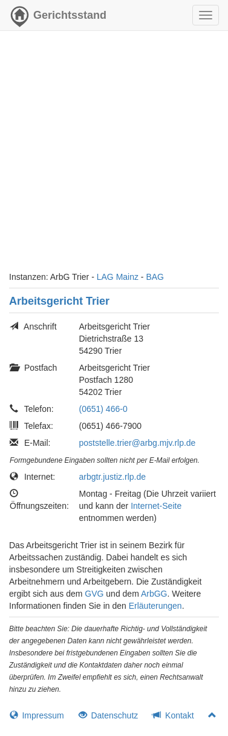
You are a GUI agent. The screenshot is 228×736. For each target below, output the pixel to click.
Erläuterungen (155, 606)
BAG (155, 277)
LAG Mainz (117, 277)
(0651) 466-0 (103, 409)
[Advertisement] (114, 156)
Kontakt (173, 715)
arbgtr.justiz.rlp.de (112, 477)
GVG (94, 593)
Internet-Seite (156, 506)
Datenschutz (108, 715)
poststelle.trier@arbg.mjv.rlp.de (137, 443)
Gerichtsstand (57, 18)
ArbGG (154, 593)
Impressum (37, 715)
